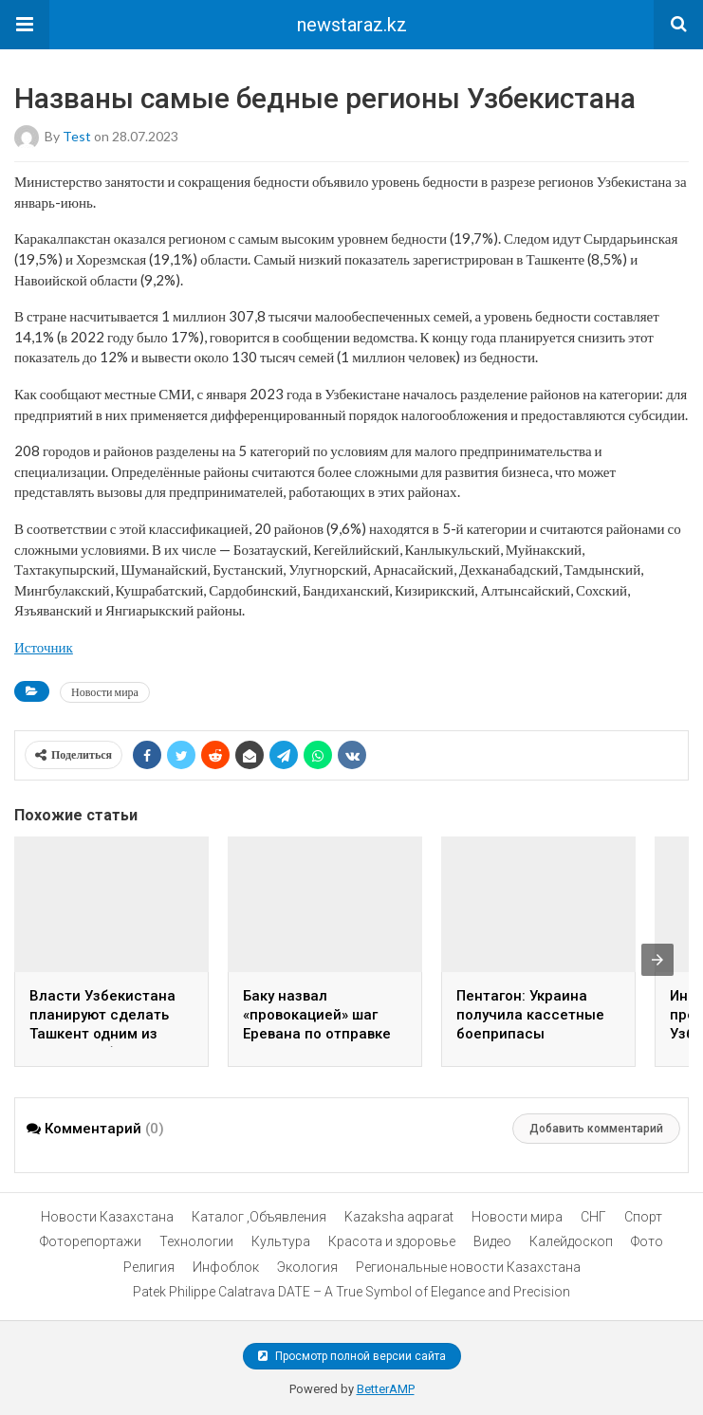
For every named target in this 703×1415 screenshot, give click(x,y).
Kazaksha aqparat (398, 1216)
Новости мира (105, 692)
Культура (280, 1241)
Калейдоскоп (571, 1241)
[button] (24, 24)
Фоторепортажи (90, 1241)
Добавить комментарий (596, 1128)
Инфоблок (226, 1267)
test (77, 136)
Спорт (643, 1216)
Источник (43, 646)
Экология (307, 1267)
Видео (492, 1241)
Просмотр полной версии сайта (352, 1356)
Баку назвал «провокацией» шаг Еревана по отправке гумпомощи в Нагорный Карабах (317, 1033)
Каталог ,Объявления (259, 1216)
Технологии (196, 1241)
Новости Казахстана (107, 1216)
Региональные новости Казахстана (468, 1267)
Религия (149, 1267)
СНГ (593, 1216)
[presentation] (657, 960)
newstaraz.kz (352, 24)
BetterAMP (386, 1389)
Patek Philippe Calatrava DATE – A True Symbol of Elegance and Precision (351, 1291)
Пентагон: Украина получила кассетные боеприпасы (530, 1014)
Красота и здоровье (391, 1241)
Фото (647, 1241)
